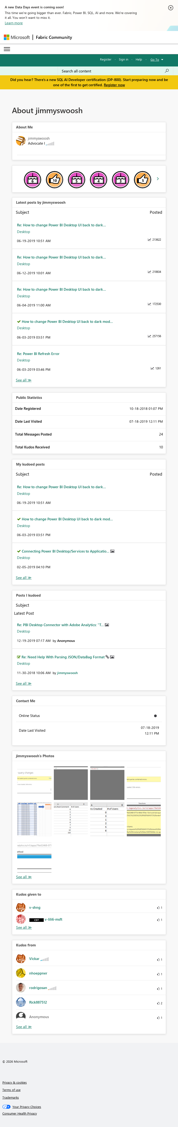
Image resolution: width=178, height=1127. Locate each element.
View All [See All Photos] (24, 877)
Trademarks (10, 1097)
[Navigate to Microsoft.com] (17, 37)
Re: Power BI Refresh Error (38, 353)
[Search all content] (115, 71)
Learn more (14, 22)
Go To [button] (154, 59)
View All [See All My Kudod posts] (24, 577)
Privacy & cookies (14, 1082)
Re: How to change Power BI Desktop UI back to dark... (61, 225)
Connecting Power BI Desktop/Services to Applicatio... (66, 551)
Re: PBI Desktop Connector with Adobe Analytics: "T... (61, 624)
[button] (34, 783)
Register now (114, 84)
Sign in (123, 59)
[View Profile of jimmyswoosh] (67, 672)
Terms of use (11, 1090)
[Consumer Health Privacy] (89, 1113)
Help (139, 59)
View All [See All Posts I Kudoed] (24, 683)
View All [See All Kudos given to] (24, 927)
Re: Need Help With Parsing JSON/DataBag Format (64, 657)
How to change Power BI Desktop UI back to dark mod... (67, 321)
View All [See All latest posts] (24, 380)
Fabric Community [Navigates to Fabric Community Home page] (54, 37)
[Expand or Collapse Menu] (7, 49)
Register (105, 59)
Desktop (23, 231)
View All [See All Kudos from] (24, 1027)
